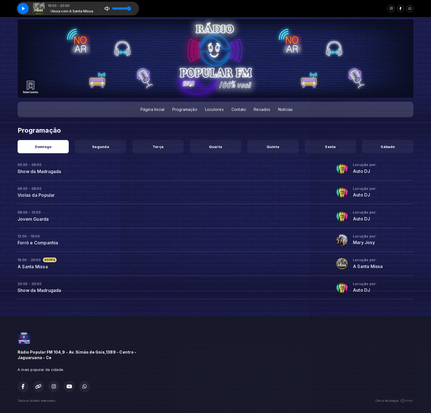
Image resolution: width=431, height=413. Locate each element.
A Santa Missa (33, 266)
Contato (238, 109)
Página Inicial (152, 109)
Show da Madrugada (39, 171)
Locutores (214, 109)
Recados (262, 109)
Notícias (285, 109)
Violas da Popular (36, 195)
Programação (184, 109)
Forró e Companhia (38, 242)
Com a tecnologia (394, 401)
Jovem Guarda (33, 219)
